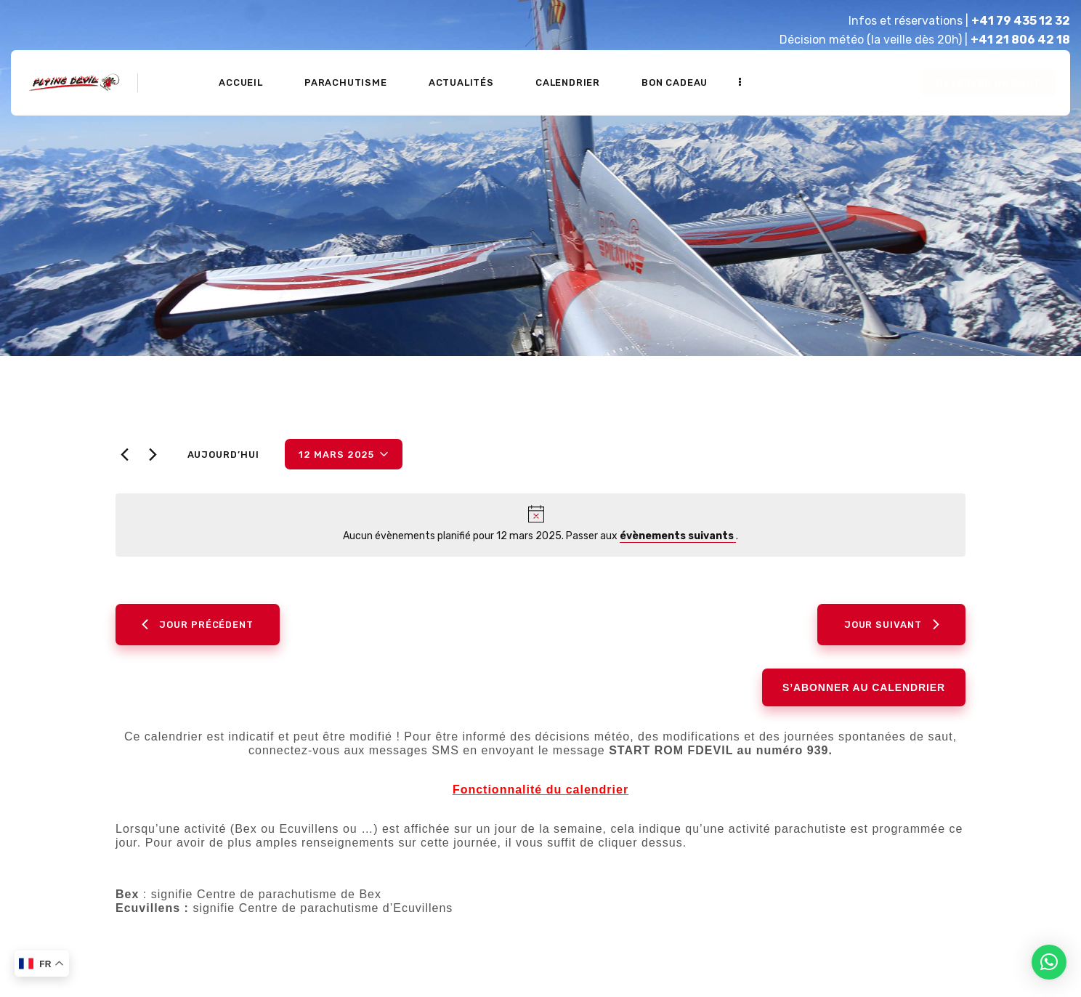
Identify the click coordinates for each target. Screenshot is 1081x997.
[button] (1049, 962)
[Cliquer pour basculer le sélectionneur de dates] (343, 454)
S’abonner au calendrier (863, 687)
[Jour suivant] (152, 454)
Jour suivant (891, 624)
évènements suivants (678, 536)
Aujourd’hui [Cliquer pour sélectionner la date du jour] (223, 454)
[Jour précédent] (124, 454)
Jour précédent (198, 624)
